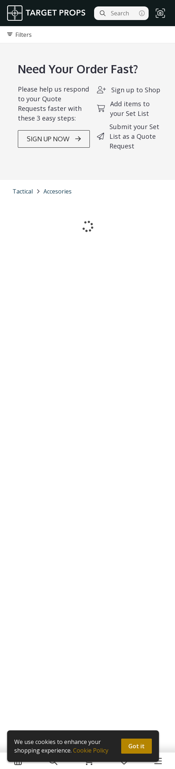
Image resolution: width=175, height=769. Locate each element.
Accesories (57, 191)
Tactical (22, 191)
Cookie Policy (90, 750)
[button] (160, 13)
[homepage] (48, 13)
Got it (136, 746)
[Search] (102, 13)
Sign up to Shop (135, 89)
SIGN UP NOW (54, 139)
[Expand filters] (87, 34)
